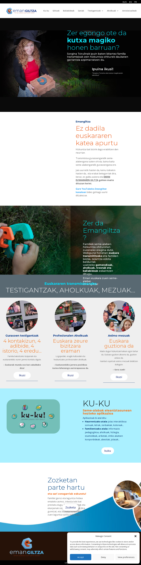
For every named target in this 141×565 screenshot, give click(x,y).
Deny (103, 557)
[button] (135, 536)
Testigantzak (94, 11)
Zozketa (70, 507)
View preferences (126, 557)
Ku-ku (46, 11)
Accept (80, 557)
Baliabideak (68, 11)
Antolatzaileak (129, 11)
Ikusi (22, 375)
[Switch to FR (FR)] (135, 2)
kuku (107, 451)
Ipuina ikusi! (102, 69)
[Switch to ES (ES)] (130, 2)
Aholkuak (111, 11)
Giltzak (56, 11)
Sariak (81, 11)
